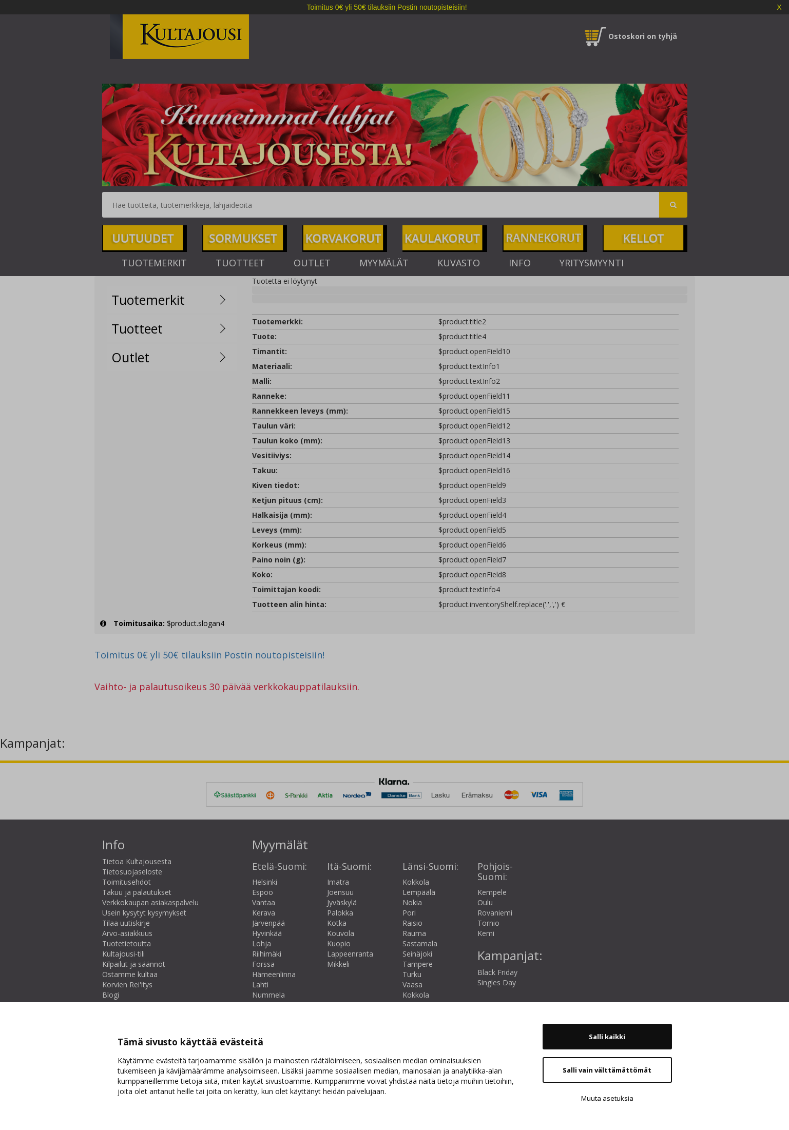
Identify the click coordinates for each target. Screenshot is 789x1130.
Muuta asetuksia (607, 1098)
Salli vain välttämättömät (607, 1070)
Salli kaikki (607, 1036)
